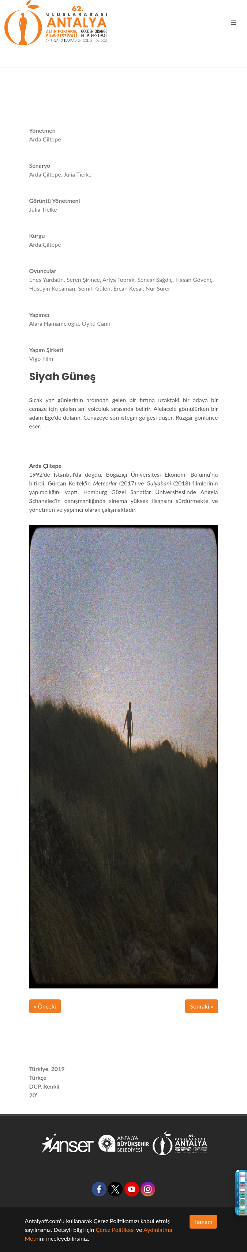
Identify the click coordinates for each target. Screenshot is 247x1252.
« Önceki (45, 1006)
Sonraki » (201, 1006)
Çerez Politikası (115, 1229)
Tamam (203, 1221)
